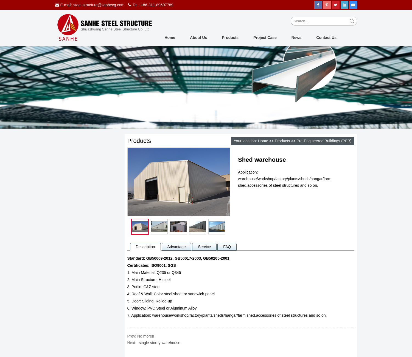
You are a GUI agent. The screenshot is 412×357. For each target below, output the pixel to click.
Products (230, 37)
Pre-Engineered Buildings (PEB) (324, 141)
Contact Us (326, 37)
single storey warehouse (159, 343)
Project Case (265, 37)
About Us (198, 37)
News (297, 37)
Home (170, 37)
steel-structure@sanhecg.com (98, 5)
